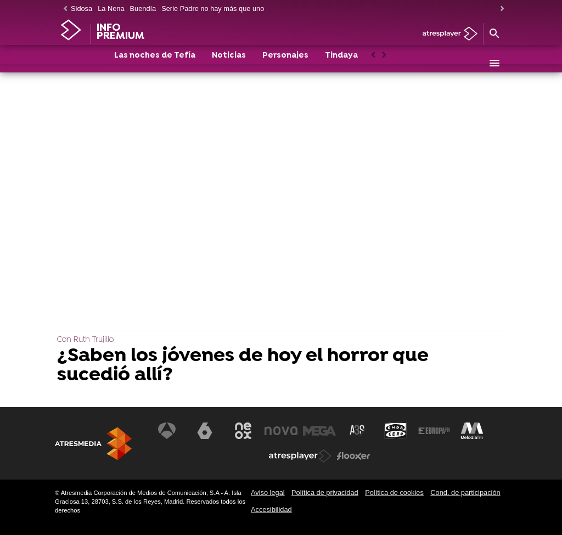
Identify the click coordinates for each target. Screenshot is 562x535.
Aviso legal (268, 492)
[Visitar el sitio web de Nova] (281, 431)
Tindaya (341, 64)
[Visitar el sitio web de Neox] (243, 431)
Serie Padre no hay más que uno (212, 8)
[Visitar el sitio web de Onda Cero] (395, 431)
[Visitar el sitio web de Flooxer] (353, 456)
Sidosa (81, 8)
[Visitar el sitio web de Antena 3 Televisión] (166, 431)
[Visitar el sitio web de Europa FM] (434, 431)
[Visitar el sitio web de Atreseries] (357, 431)
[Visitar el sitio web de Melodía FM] (472, 431)
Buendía (143, 8)
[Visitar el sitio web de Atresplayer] (300, 456)
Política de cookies (394, 492)
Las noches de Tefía (154, 64)
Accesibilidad (271, 509)
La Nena (111, 8)
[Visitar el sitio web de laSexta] (204, 431)
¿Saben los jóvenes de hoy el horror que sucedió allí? (243, 366)
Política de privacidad (324, 492)
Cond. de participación (465, 492)
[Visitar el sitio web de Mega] (319, 431)
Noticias (229, 64)
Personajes (285, 64)
